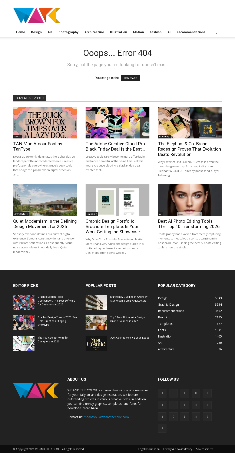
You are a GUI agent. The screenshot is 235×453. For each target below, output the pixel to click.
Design (36, 32)
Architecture (94, 32)
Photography (69, 32)
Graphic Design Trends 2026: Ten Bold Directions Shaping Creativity (57, 321)
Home (20, 32)
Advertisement (204, 449)
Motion (138, 32)
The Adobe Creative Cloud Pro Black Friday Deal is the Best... (115, 146)
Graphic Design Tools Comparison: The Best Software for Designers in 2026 (56, 300)
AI (169, 32)
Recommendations (190, 32)
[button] (217, 32)
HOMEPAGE (130, 78)
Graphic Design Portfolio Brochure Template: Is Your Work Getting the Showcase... (114, 226)
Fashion (156, 32)
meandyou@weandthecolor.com (106, 417)
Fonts (17, 136)
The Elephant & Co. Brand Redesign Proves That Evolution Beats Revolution (189, 149)
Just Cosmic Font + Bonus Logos (129, 337)
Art (50, 32)
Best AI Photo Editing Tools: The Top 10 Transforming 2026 (189, 224)
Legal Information (149, 449)
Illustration (118, 32)
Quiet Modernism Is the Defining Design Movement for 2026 (45, 224)
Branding (164, 136)
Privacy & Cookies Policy (177, 449)
